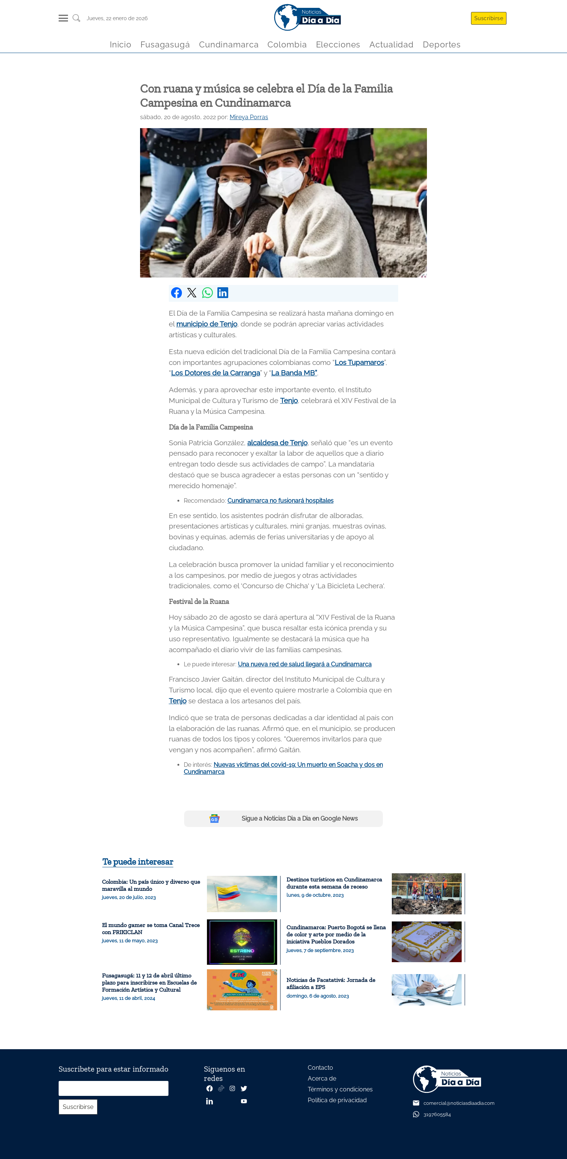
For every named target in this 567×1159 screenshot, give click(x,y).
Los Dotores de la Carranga (215, 373)
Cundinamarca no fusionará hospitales (280, 500)
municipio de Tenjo (206, 324)
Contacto (320, 1067)
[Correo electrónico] (113, 1088)
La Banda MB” (294, 373)
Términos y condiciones (340, 1089)
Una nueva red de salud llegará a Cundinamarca (305, 664)
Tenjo (289, 400)
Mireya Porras (249, 117)
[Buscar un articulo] (76, 20)
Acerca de (322, 1078)
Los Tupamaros (359, 362)
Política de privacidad (337, 1100)
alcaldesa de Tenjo (277, 443)
